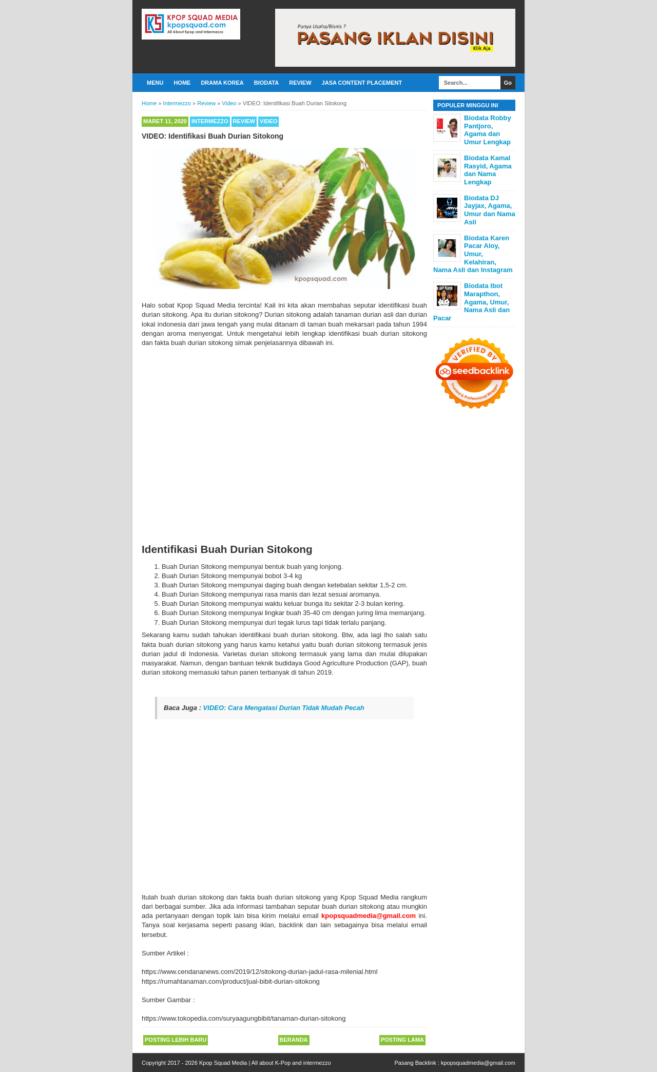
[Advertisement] (284, 816)
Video (268, 121)
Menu (155, 83)
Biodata (266, 83)
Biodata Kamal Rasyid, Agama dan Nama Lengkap (488, 170)
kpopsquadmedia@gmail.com (478, 1063)
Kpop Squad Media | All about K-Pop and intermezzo (265, 1063)
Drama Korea (222, 83)
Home (181, 83)
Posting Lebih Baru (175, 1040)
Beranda (294, 1040)
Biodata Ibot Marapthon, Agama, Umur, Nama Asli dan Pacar (471, 301)
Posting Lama (402, 1040)
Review (300, 83)
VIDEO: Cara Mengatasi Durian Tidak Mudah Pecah (283, 708)
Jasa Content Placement (362, 83)
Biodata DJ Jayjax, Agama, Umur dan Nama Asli (489, 210)
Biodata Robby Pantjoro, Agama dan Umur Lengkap (487, 130)
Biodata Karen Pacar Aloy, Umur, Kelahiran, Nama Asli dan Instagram (473, 254)
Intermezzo (209, 121)
